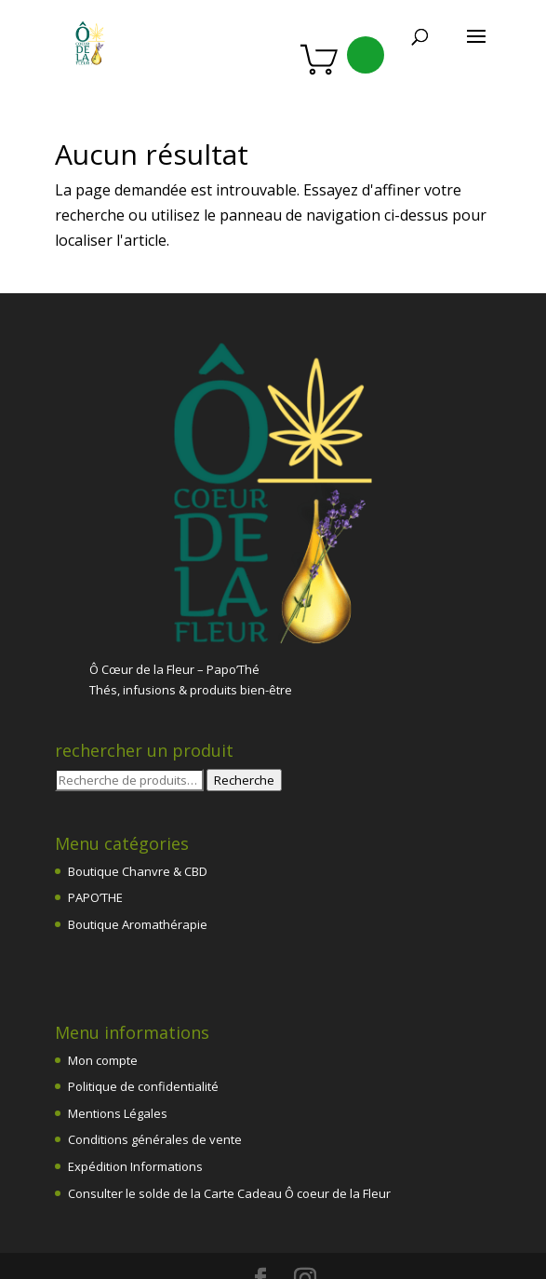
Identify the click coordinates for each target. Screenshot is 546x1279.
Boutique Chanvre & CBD (137, 784)
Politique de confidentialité (143, 999)
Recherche (244, 693)
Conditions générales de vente (155, 1052)
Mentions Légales (117, 1026)
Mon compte (103, 973)
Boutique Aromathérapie (137, 837)
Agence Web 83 (232, 1226)
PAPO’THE (95, 810)
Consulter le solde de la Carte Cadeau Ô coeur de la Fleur (229, 1106)
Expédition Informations (135, 1079)
